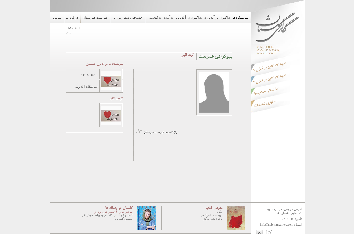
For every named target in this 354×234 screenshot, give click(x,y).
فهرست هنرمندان (94, 17)
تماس (57, 17)
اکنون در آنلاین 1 (216, 17)
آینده (166, 17)
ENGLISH (73, 28)
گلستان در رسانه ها (119, 208)
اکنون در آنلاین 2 (187, 17)
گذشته (153, 17)
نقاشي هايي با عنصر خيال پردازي (113, 211)
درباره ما (72, 17)
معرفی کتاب (214, 208)
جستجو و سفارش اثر (127, 17)
